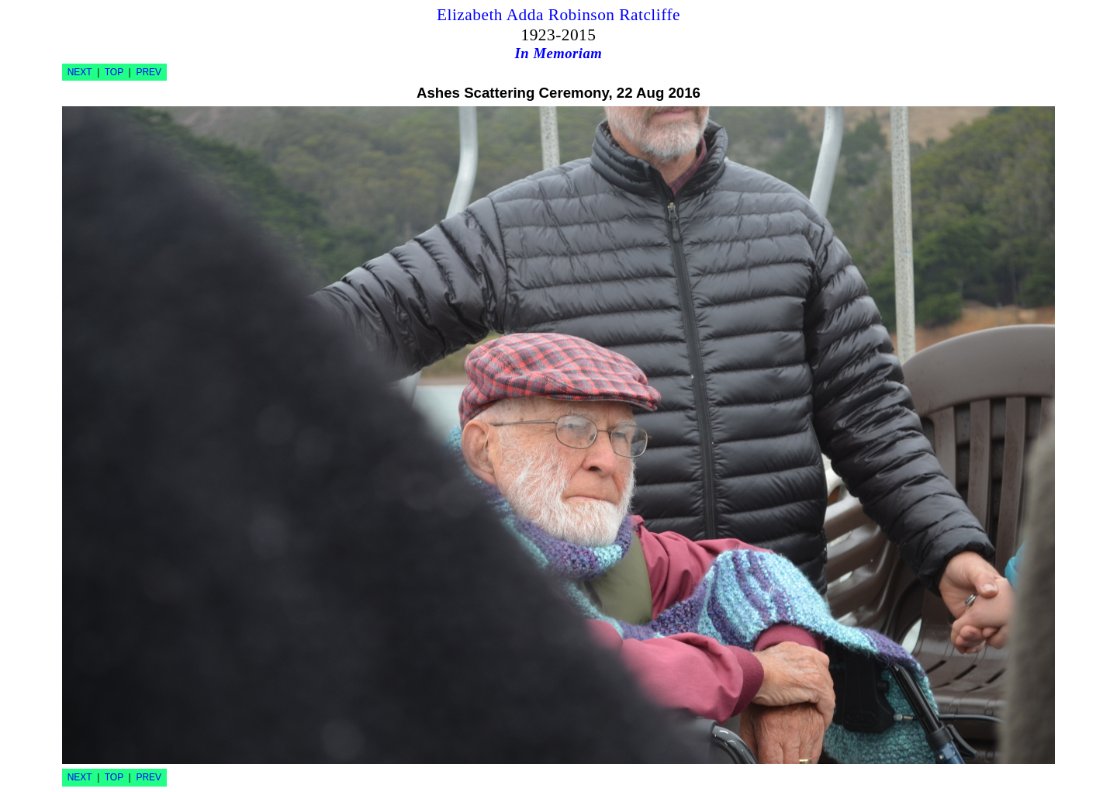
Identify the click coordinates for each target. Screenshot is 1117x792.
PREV (148, 72)
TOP (114, 72)
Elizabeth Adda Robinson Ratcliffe (558, 14)
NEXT (79, 72)
